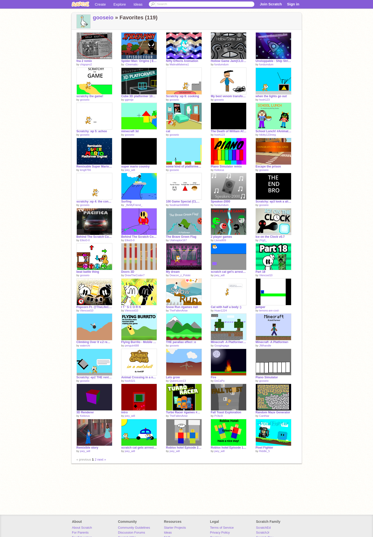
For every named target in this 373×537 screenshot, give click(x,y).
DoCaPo (219, 380)
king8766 (85, 169)
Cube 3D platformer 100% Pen (139, 96)
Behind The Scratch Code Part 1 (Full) (94, 237)
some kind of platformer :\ (184, 166)
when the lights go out (271, 96)
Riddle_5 (264, 451)
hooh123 (264, 99)
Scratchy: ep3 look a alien (273, 201)
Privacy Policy (220, 532)
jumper (260, 307)
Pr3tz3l (218, 415)
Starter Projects (175, 527)
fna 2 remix (84, 61)
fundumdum (221, 64)
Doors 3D (127, 272)
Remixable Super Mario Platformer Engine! (94, 166)
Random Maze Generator (273, 412)
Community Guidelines (134, 527)
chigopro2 (86, 64)
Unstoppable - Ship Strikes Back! (273, 61)
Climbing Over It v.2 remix (94, 342)
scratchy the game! (90, 96)
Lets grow (173, 377)
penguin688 (132, 345)
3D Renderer (85, 412)
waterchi (85, 345)
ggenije (129, 99)
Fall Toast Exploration (226, 412)
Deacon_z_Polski (179, 275)
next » (101, 459)
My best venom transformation (228, 96)
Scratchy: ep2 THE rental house (94, 377)
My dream (173, 272)
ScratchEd (263, 527)
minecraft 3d (130, 131)
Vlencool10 (265, 275)
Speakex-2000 (220, 201)
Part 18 (260, 272)
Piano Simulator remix (226, 166)
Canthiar (264, 415)
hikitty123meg (267, 134)
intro (124, 412)
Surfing (126, 201)
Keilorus (219, 169)
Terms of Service (222, 527)
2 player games (221, 237)
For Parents (80, 532)
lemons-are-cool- (269, 310)
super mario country (135, 166)
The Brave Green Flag (181, 237)
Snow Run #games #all (182, 307)
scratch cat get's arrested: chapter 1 (228, 272)
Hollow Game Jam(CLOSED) (228, 61)
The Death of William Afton (228, 131)
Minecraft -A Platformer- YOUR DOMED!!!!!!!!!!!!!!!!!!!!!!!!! (228, 342)
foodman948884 (179, 204)
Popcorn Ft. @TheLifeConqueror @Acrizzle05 (94, 307)
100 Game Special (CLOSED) (184, 201)
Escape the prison (268, 166)
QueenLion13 (177, 380)
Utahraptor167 (178, 240)
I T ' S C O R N (131, 307)
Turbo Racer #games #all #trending (184, 412)
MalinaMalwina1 (179, 64)
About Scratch (82, 527)
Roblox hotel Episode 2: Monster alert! (184, 447)
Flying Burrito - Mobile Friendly (139, 342)
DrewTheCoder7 (135, 275)
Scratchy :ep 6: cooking (182, 96)
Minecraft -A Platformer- (272, 342)
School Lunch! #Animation (273, 131)
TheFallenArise (178, 310)
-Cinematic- (132, 64)
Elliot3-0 (85, 240)
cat (168, 131)
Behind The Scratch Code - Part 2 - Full (139, 237)
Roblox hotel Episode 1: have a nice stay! (228, 447)
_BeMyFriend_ (133, 204)
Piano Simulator (267, 377)
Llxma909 (220, 240)
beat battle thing (88, 272)
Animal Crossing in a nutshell (139, 377)
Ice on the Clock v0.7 (270, 237)
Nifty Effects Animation (182, 61)
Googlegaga (221, 345)
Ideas (137, 4)
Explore (120, 4)
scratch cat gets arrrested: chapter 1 (139, 447)
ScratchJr (263, 532)
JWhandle (265, 345)
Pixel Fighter (264, 447)
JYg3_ (263, 240)
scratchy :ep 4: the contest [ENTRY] (94, 201)
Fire (213, 377)
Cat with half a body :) (226, 307)
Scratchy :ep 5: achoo (92, 131)
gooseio (103, 17)
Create (100, 4)
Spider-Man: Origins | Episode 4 (139, 61)
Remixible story (87, 447)
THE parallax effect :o (181, 342)
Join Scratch (271, 4)
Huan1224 (220, 310)
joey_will (130, 169)
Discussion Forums (131, 532)
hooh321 (130, 380)
